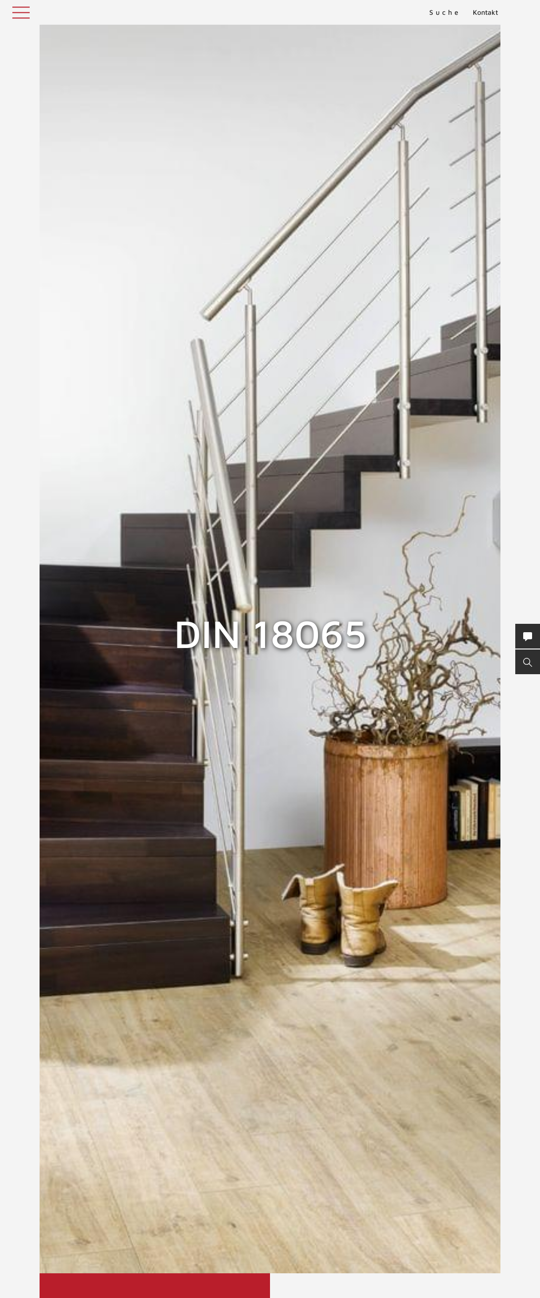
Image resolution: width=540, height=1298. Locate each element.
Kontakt (485, 12)
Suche (445, 12)
